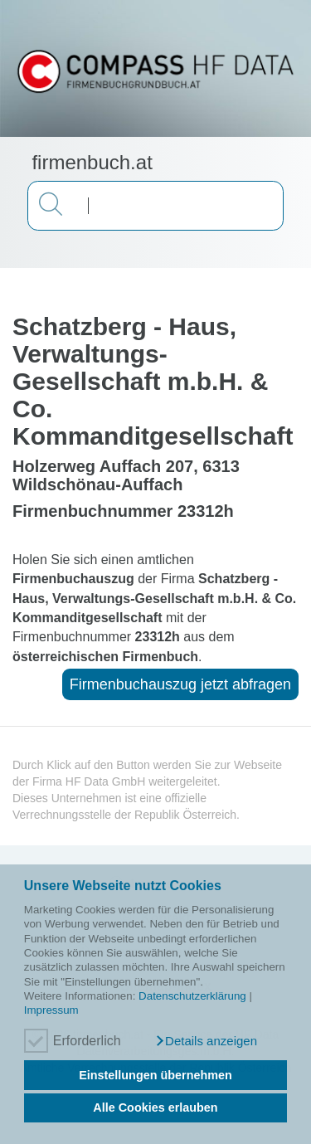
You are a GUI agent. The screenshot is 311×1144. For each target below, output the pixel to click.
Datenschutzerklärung (192, 996)
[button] (205, 1041)
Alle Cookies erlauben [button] (155, 1107)
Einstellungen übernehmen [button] (155, 1075)
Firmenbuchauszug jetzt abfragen (180, 684)
